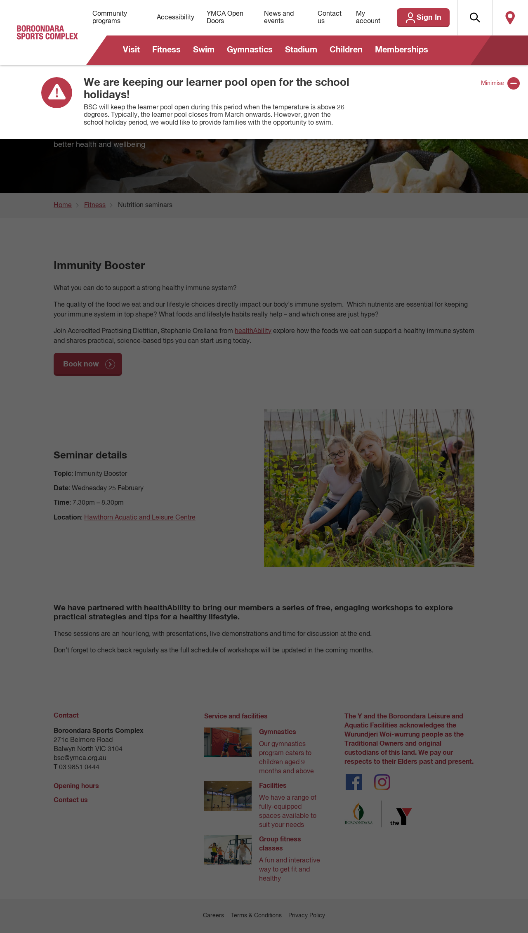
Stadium (301, 50)
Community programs (109, 18)
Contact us (330, 18)
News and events (279, 18)
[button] (475, 17)
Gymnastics (250, 50)
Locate (510, 17)
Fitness (166, 50)
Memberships (401, 50)
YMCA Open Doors (225, 18)
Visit (131, 50)
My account (368, 18)
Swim (203, 50)
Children (346, 50)
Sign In (429, 17)
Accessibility (175, 17)
